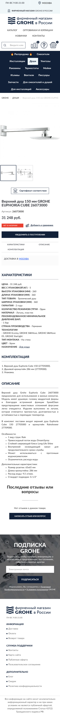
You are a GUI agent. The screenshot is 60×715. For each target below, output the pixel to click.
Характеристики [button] (15, 245)
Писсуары (44, 75)
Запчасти (13, 82)
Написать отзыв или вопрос (30, 516)
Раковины (14, 68)
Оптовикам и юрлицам (38, 30)
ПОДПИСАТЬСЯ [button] (30, 580)
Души (33, 61)
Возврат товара (16, 638)
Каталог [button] (12, 30)
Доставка (13, 629)
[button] (44, 45)
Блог (10, 677)
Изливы (15, 75)
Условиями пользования (37, 589)
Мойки (47, 68)
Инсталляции (17, 61)
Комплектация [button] (16, 249)
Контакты (38, 36)
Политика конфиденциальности (25, 686)
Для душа (24, 347)
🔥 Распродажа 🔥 (21, 54)
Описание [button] (44, 245)
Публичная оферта (18, 660)
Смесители (43, 54)
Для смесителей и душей (37, 82)
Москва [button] (24, 259)
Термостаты (32, 68)
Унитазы (45, 61)
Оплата (12, 633)
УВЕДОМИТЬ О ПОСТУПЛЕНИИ (30, 235)
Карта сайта (14, 655)
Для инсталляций (21, 89)
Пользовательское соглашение (24, 665)
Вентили (29, 75)
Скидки (12, 681)
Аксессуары (42, 89)
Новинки (21, 36)
